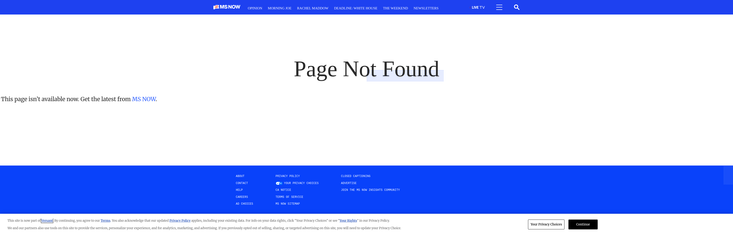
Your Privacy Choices (301, 183)
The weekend (395, 8)
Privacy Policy (288, 176)
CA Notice (283, 190)
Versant (47, 221)
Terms (105, 221)
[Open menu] (499, 7)
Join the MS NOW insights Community (370, 190)
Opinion (255, 8)
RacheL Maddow (312, 8)
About (240, 176)
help (239, 190)
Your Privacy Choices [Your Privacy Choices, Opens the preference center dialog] (546, 224)
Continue (583, 224)
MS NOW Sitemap (288, 204)
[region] (366, 225)
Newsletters (425, 8)
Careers (242, 197)
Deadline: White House (355, 8)
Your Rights (348, 221)
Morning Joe (279, 8)
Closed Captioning (355, 176)
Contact (242, 183)
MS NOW (143, 99)
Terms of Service (289, 197)
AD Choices (244, 204)
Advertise (349, 183)
